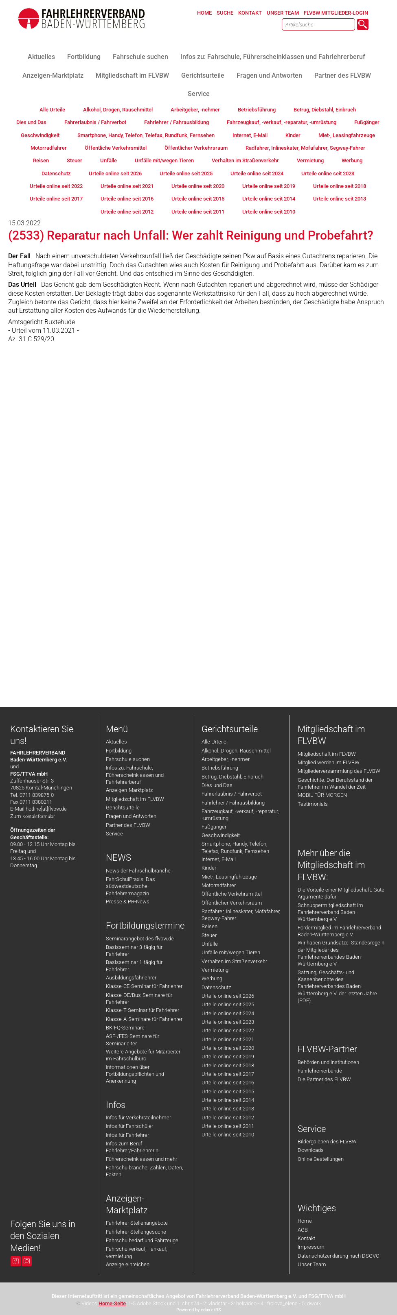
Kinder (209, 868)
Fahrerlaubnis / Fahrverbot (232, 794)
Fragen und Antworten (131, 816)
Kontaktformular (38, 816)
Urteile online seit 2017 (228, 1074)
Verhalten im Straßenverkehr (234, 961)
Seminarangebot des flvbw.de (140, 939)
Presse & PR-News (127, 901)
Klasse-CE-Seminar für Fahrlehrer (144, 986)
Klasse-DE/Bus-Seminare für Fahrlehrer (139, 998)
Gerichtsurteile (123, 808)
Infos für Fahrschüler (129, 1126)
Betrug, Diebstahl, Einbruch (232, 777)
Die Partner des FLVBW (324, 1079)
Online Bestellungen (321, 1159)
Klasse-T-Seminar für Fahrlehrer (142, 1010)
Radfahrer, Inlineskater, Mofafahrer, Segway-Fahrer (241, 914)
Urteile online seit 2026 (228, 996)
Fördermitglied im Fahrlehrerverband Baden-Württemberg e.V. (339, 931)
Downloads (311, 1150)
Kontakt (306, 1238)
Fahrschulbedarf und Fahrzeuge (142, 1240)
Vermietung (215, 970)
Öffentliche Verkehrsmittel (232, 894)
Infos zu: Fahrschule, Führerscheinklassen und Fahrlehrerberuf (135, 775)
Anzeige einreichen (127, 1264)
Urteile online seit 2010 (228, 1135)
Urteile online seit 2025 (228, 1004)
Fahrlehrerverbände (320, 1071)
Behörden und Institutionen (328, 1062)
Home (305, 1221)
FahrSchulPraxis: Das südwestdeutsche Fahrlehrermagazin (130, 886)
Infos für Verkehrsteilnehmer (138, 1117)
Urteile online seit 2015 (228, 1091)
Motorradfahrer (219, 885)
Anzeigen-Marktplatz (129, 790)
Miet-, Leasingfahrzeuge (229, 877)
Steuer (209, 935)
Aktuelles (116, 742)
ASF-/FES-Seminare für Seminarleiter (132, 1039)
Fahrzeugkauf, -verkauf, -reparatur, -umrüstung (240, 814)
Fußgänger (214, 827)
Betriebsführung (220, 768)
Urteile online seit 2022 (228, 1030)
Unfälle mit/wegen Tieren (231, 952)
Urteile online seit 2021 (228, 1039)
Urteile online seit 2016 (228, 1082)
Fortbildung (119, 751)
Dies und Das (217, 785)
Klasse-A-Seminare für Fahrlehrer (144, 1019)
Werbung (212, 978)
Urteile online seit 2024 (228, 1013)
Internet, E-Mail (219, 859)
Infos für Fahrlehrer (127, 1135)
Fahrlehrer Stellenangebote (137, 1223)
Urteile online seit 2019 (228, 1056)
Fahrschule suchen (128, 759)
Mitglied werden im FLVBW (329, 762)
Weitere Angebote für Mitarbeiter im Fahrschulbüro (143, 1055)
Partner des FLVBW (128, 825)
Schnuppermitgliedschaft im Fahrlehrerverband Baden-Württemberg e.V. (330, 912)
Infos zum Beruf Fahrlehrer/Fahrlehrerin (132, 1147)
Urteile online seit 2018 (228, 1065)
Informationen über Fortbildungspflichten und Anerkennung (135, 1074)
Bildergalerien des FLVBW (327, 1141)
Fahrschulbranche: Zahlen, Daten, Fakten (144, 1171)
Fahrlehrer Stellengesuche (136, 1232)
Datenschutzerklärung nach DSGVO (338, 1256)
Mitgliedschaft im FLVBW (135, 799)
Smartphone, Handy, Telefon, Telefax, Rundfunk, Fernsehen (235, 847)
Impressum (311, 1247)
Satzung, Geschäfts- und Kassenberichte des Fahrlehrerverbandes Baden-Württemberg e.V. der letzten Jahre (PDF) (337, 986)
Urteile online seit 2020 (228, 1048)
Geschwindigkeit (221, 835)
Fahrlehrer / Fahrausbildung (233, 803)
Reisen (209, 926)
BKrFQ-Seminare (125, 1028)
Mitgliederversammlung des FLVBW (339, 771)
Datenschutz (216, 987)
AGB (303, 1230)
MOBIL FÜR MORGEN (322, 795)
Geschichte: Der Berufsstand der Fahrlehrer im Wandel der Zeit (335, 783)
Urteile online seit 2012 (228, 1117)
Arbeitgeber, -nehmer (226, 759)
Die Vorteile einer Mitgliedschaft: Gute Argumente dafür (341, 893)
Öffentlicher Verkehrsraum (232, 903)
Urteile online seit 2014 (228, 1100)
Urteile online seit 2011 (228, 1126)
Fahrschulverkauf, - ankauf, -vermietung (138, 1252)
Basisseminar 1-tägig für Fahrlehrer (134, 965)
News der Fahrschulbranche (138, 871)
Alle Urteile (214, 742)
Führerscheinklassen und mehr (141, 1159)
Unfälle (210, 944)
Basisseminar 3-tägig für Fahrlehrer (134, 950)
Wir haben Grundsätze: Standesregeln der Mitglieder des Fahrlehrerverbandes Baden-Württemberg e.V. (341, 953)
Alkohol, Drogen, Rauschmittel (236, 751)
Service (114, 834)
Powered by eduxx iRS (198, 1310)
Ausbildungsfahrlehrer (131, 978)
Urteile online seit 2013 (228, 1109)
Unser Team (312, 1264)
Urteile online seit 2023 (228, 1022)
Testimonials (313, 804)
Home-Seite (112, 1303)
